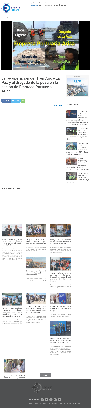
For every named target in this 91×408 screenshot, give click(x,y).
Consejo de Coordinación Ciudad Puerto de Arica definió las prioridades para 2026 (60, 285)
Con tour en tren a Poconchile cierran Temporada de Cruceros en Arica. (36, 316)
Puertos (9, 18)
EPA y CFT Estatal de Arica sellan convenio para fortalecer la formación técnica (36, 285)
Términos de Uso (57, 403)
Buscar (31, 3)
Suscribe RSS (34, 5)
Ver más (45, 376)
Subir (55, 105)
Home (3, 18)
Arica (15, 18)
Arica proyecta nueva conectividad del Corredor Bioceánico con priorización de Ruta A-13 (12, 285)
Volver (60, 105)
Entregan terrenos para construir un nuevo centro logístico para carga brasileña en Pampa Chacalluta (36, 353)
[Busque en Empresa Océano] (42, 3)
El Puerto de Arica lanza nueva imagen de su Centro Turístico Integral (60, 352)
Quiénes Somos (46, 403)
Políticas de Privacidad (71, 403)
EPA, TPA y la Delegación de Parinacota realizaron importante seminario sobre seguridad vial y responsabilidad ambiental (12, 355)
